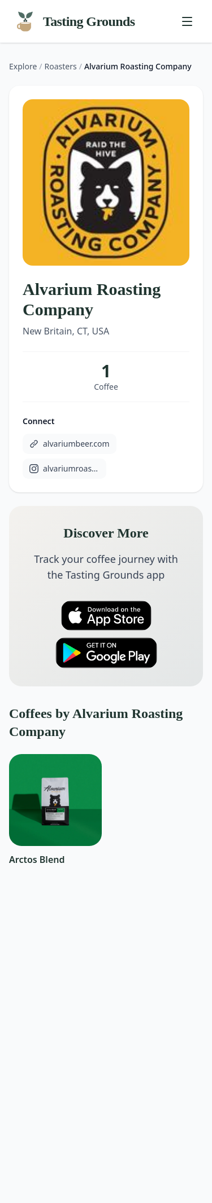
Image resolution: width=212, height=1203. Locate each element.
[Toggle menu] (187, 21)
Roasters (61, 66)
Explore (23, 66)
